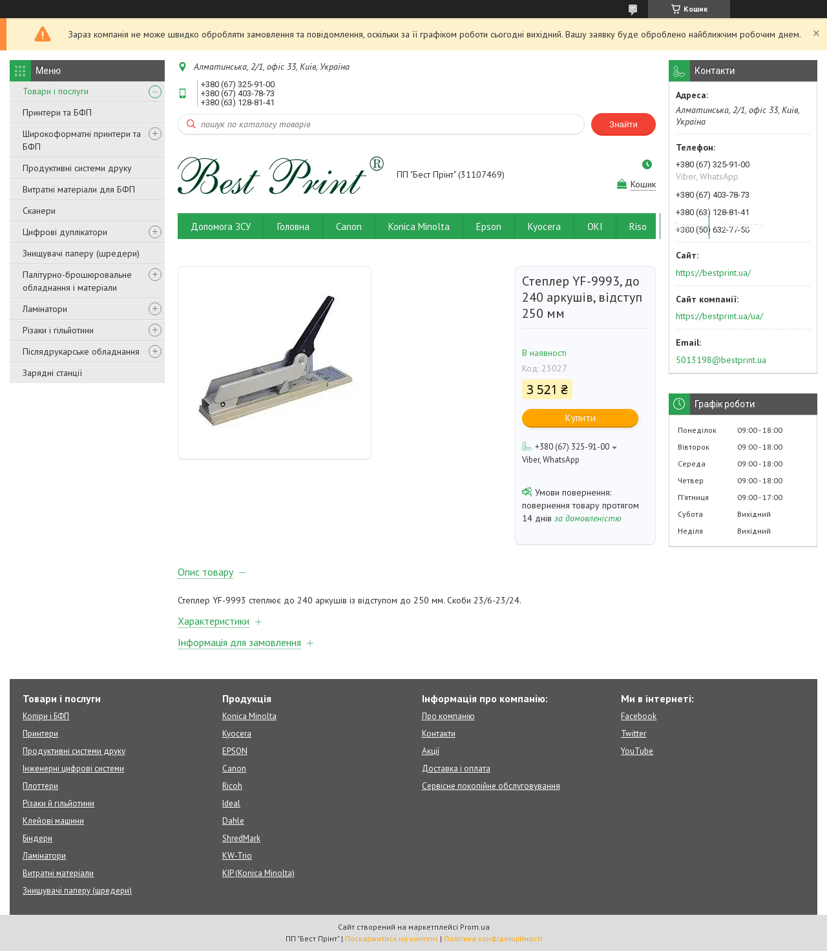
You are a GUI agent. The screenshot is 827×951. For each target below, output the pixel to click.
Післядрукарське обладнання (81, 351)
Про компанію (448, 716)
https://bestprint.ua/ (713, 272)
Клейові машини (53, 820)
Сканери (39, 210)
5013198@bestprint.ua (721, 360)
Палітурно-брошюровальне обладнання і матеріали (77, 281)
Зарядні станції (52, 373)
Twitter (633, 733)
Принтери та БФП (57, 112)
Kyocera (544, 226)
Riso (638, 226)
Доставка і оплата (456, 768)
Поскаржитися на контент (391, 938)
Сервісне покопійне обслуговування (491, 785)
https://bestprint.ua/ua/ (719, 316)
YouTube (637, 751)
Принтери (40, 733)
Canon (349, 226)
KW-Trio (237, 855)
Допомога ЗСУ (221, 226)
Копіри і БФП (46, 716)
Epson (488, 226)
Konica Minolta (419, 226)
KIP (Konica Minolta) (258, 873)
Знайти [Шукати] (623, 124)
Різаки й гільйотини (58, 803)
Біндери (37, 838)
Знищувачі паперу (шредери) (81, 253)
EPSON (234, 751)
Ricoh (684, 226)
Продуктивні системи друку (77, 168)
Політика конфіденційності (493, 938)
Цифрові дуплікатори (65, 232)
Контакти (742, 226)
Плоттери (40, 785)
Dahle (233, 820)
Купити (580, 418)
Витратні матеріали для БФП (79, 189)
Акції (430, 751)
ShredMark (241, 838)
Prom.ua (475, 927)
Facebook (638, 716)
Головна (293, 226)
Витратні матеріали (58, 873)
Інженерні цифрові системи (73, 768)
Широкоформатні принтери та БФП (82, 140)
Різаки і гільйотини (58, 330)
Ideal (231, 803)
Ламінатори (45, 309)
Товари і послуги (56, 91)
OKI (595, 226)
